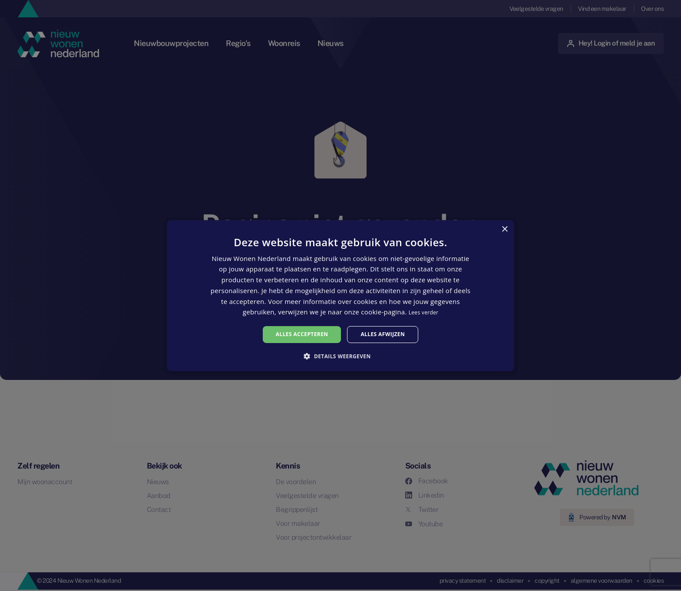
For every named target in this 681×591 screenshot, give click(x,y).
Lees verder (424, 312)
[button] (340, 356)
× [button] (504, 229)
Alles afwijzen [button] (382, 334)
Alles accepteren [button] (302, 334)
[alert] (340, 295)
